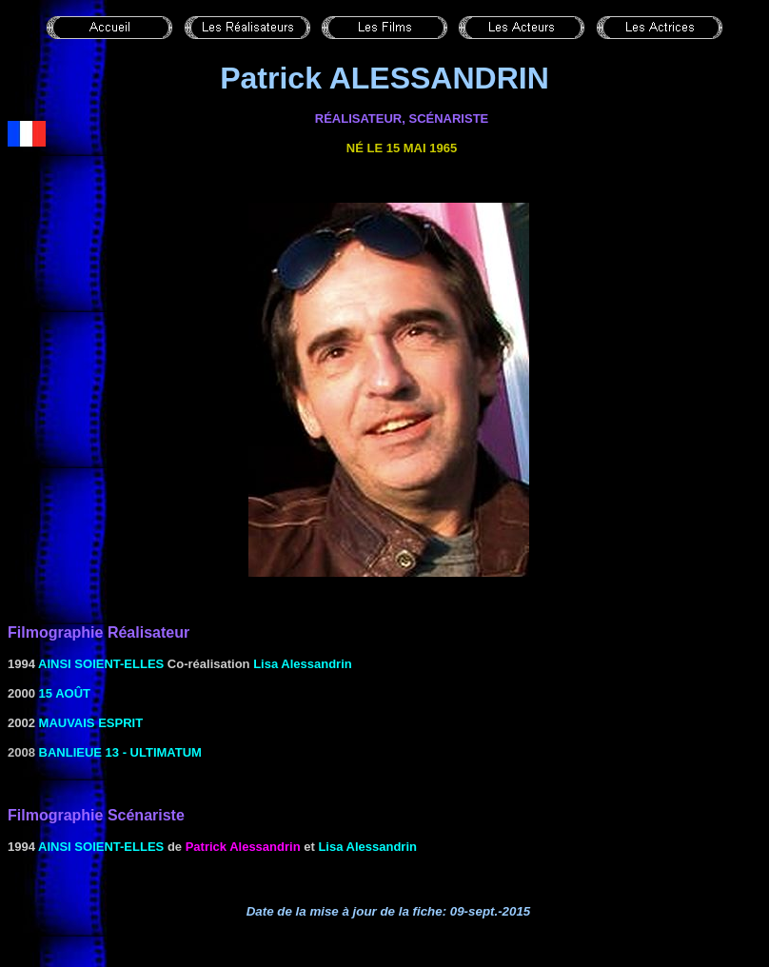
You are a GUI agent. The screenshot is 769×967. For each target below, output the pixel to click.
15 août (64, 693)
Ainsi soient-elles (101, 664)
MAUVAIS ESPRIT (91, 723)
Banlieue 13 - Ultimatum (120, 752)
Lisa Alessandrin (302, 664)
